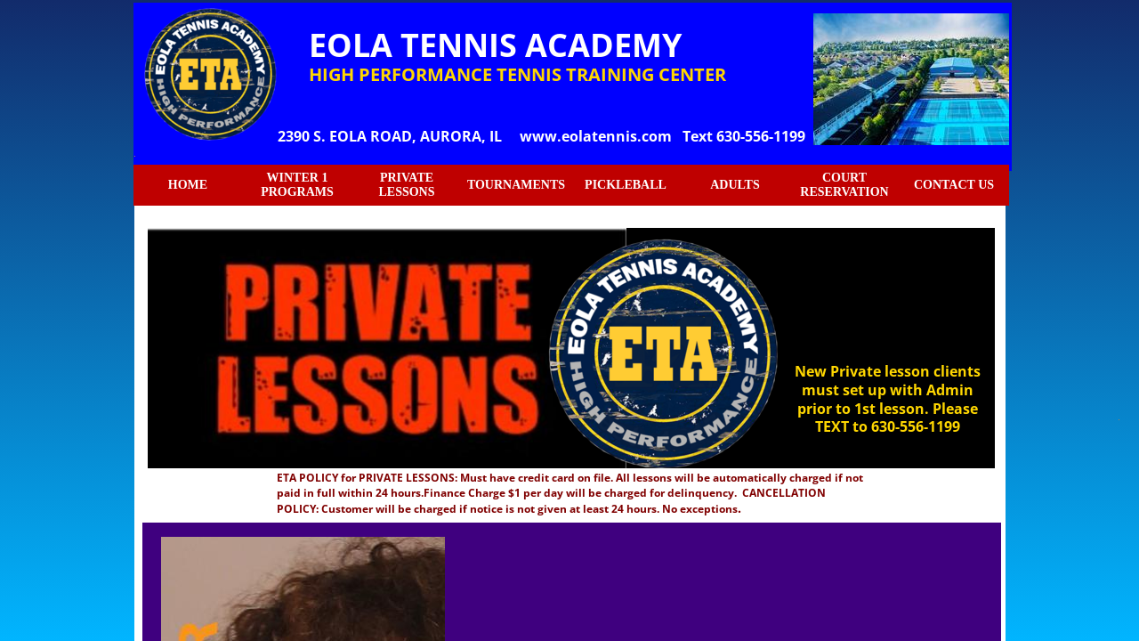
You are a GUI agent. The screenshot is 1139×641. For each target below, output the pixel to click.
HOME (187, 184)
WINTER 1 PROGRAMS (297, 185)
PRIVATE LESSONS (406, 185)
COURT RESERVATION (844, 185)
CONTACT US (954, 184)
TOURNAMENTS (516, 184)
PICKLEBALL (625, 184)
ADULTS (735, 184)
